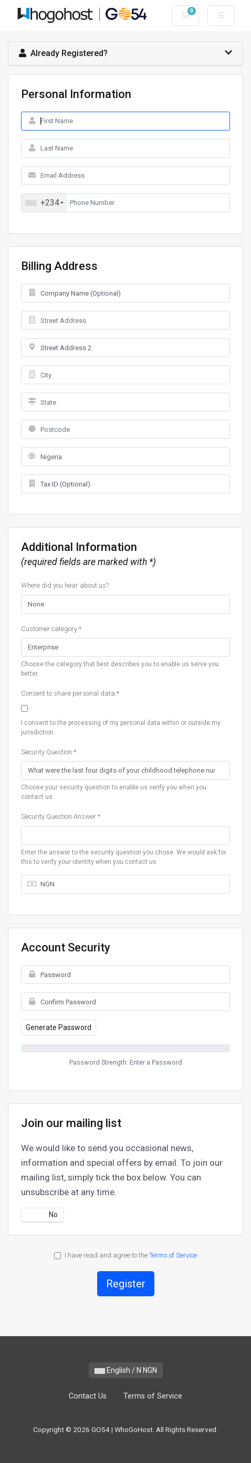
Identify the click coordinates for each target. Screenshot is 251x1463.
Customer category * (51, 629)
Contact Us (88, 1396)
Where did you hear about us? (65, 585)
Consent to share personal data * (70, 693)
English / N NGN (126, 1370)
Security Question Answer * (60, 816)
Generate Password (58, 1027)
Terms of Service (173, 1255)
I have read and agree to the (125, 1255)
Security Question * (48, 752)
